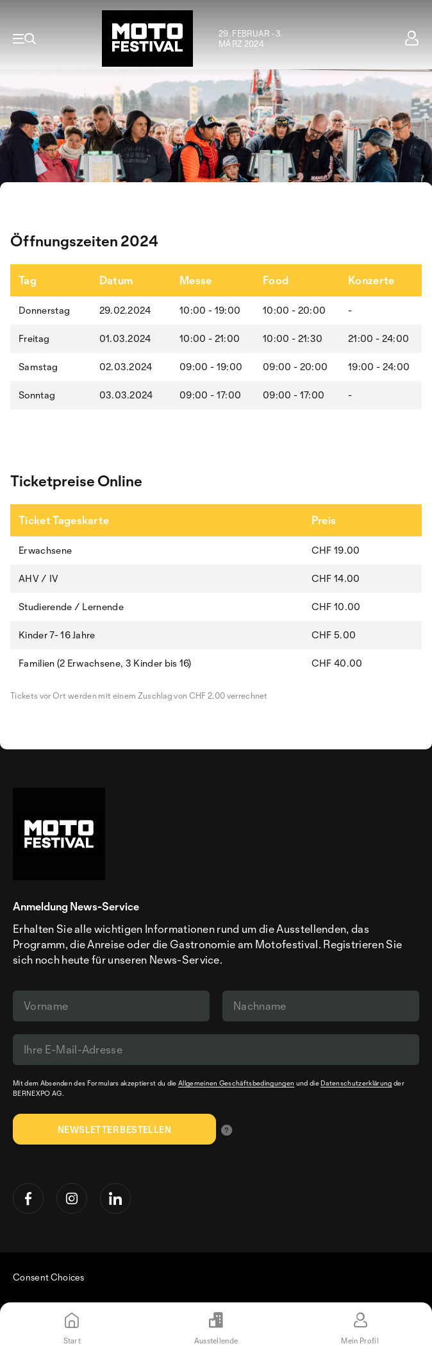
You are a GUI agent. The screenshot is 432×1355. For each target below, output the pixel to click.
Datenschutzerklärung (356, 1082)
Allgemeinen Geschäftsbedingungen (236, 1082)
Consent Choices (49, 1277)
